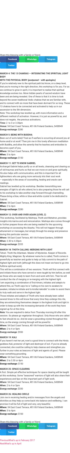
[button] (9, 59)
